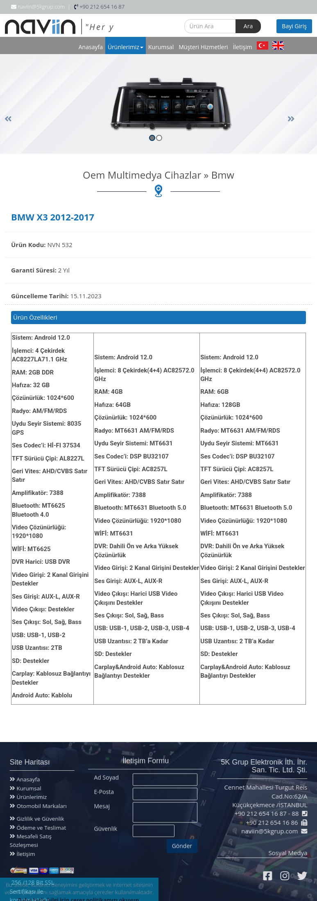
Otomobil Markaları (38, 806)
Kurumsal (161, 47)
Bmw (222, 175)
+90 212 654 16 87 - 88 (270, 813)
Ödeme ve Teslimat (36, 827)
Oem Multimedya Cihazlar (142, 175)
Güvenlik (106, 825)
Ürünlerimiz (125, 47)
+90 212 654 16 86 (275, 822)
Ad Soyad (106, 774)
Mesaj (102, 803)
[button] (271, 109)
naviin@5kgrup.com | (40, 6)
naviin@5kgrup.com (273, 831)
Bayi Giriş (294, 26)
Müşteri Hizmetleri (203, 47)
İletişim (242, 47)
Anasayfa (91, 47)
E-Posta (104, 788)
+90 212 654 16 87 (99, 6)
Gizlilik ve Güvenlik (36, 818)
